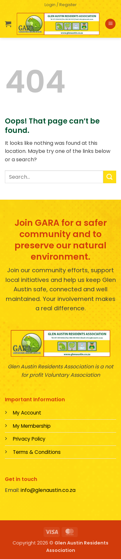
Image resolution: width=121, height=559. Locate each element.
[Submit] (109, 177)
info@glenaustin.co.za (48, 490)
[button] (61, 5)
